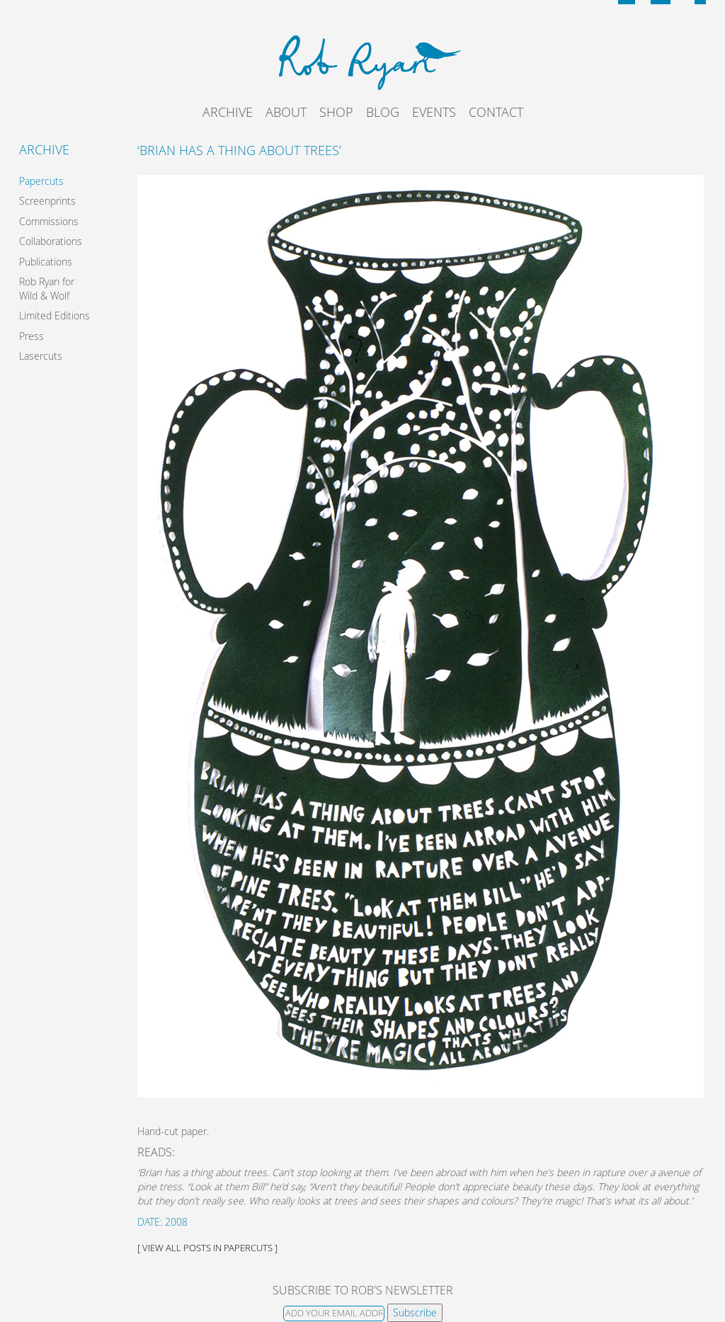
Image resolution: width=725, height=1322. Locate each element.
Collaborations (50, 241)
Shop (336, 111)
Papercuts (41, 181)
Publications (45, 261)
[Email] (333, 1313)
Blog (382, 111)
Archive (227, 111)
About (286, 111)
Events (434, 111)
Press (31, 336)
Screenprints (47, 200)
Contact (496, 111)
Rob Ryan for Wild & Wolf (46, 288)
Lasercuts (40, 356)
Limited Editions (54, 315)
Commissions (49, 221)
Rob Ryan (363, 60)
